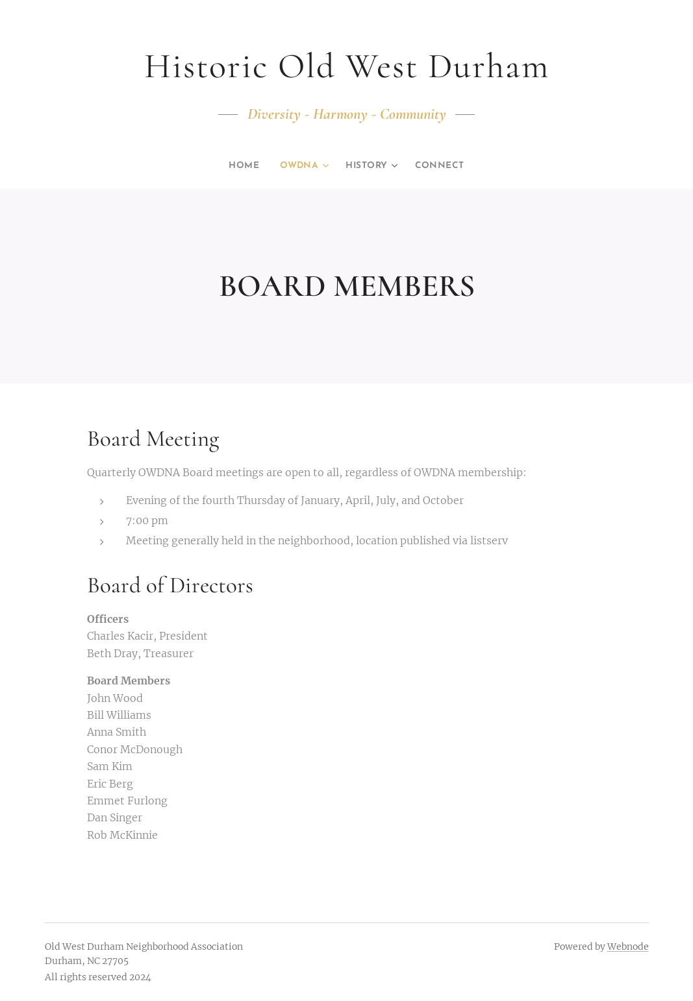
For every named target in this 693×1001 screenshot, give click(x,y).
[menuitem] (241, 166)
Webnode (628, 946)
